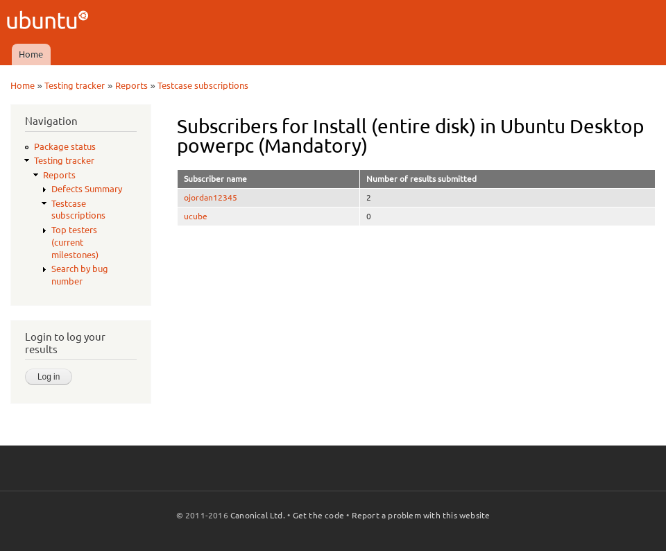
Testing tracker (74, 85)
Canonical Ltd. (257, 515)
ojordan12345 (210, 197)
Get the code (318, 515)
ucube (195, 216)
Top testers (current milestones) (75, 242)
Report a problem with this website (421, 515)
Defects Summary (86, 189)
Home (31, 54)
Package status (65, 146)
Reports (131, 85)
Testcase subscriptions (202, 85)
